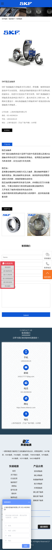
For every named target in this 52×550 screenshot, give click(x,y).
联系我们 (7, 130)
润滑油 (13, 486)
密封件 (13, 493)
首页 (14, 471)
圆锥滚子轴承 (38, 500)
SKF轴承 (4, 19)
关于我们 (14, 475)
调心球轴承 (38, 475)
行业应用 (14, 478)
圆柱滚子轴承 (38, 496)
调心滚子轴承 (38, 492)
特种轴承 (19, 19)
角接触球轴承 (38, 480)
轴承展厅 (12, 19)
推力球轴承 (38, 484)
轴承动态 (14, 497)
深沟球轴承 (38, 471)
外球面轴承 (38, 488)
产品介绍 (7, 144)
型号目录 (14, 490)
